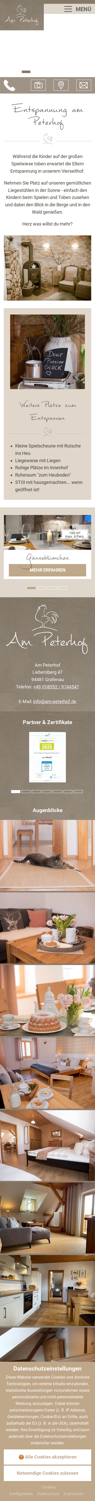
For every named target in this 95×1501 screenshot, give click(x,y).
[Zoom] (47, 268)
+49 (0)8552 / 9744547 (56, 686)
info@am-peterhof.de (54, 701)
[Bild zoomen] (47, 855)
